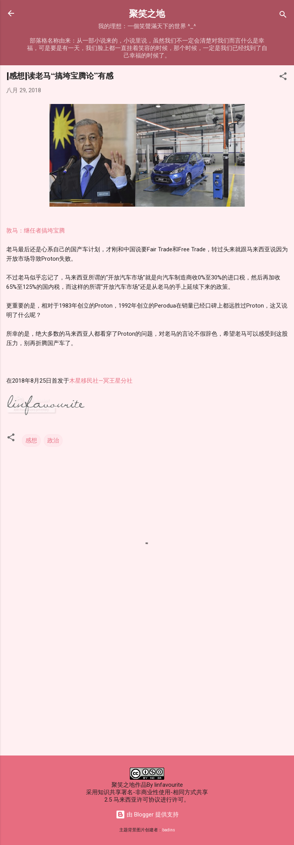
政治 (53, 440)
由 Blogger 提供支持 (147, 814)
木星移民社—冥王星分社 (101, 380)
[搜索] (283, 16)
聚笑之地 (147, 13)
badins (168, 829)
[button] (283, 78)
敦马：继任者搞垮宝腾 (35, 230)
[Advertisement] (147, 688)
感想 (31, 440)
